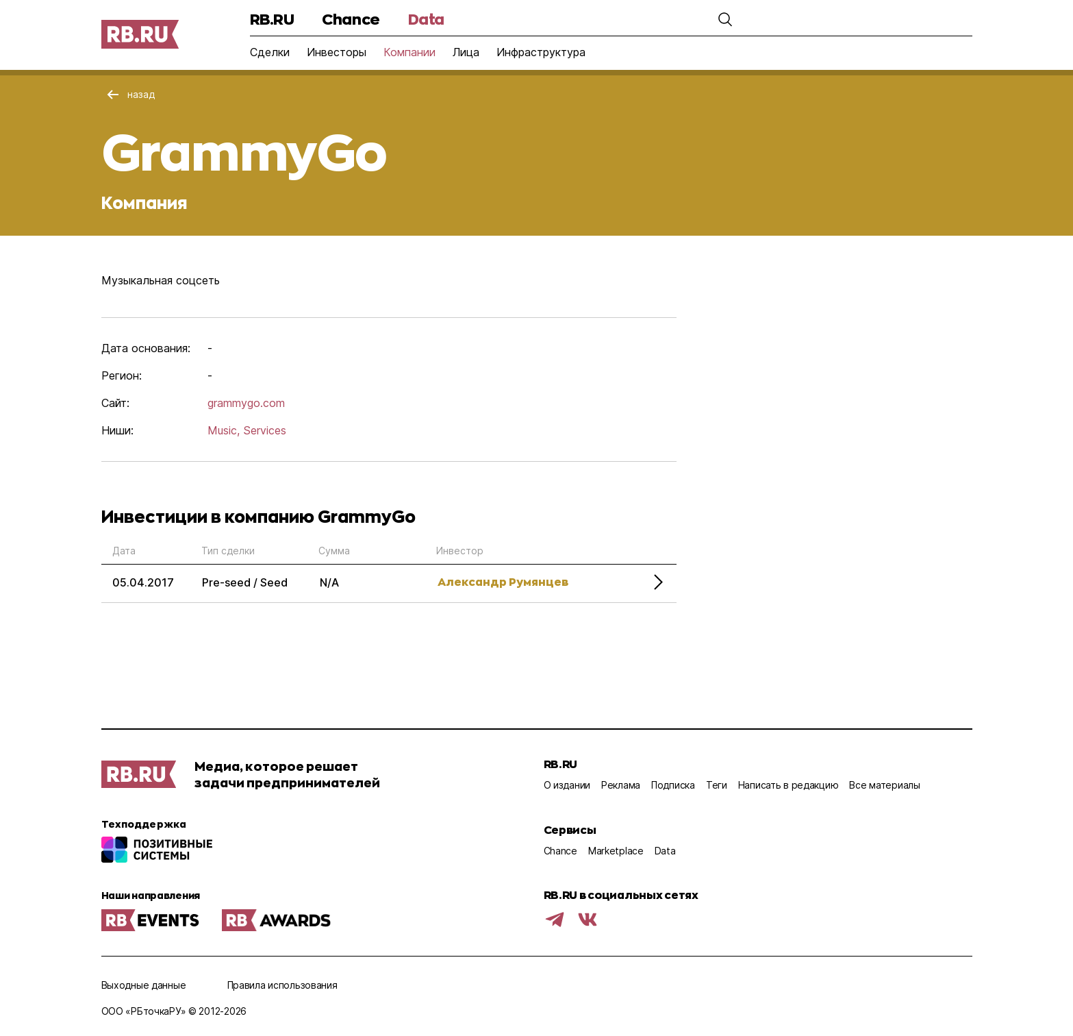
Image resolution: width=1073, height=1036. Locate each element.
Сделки (270, 52)
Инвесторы (336, 52)
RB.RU (272, 19)
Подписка (673, 785)
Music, (223, 430)
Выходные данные (143, 985)
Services (264, 430)
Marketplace (616, 850)
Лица (466, 52)
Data (426, 19)
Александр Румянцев (503, 581)
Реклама (620, 785)
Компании (409, 52)
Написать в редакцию (788, 785)
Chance (350, 19)
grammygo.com (246, 403)
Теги (716, 785)
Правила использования (282, 985)
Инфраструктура (540, 52)
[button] (725, 19)
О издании (567, 785)
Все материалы (884, 785)
